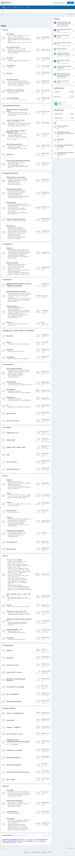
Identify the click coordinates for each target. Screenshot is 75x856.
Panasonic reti (11, 145)
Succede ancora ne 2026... (47, 192)
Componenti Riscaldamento (14, 392)
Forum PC (5, 476)
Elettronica (9, 248)
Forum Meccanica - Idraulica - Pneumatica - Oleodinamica (18, 330)
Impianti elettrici (11, 202)
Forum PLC (5, 30)
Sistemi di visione (22, 133)
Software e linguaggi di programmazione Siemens (18, 38)
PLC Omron (9, 57)
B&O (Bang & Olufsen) (23, 586)
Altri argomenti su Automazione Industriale (17, 136)
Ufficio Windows (22, 520)
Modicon (13, 48)
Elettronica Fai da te (12, 258)
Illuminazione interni (21, 233)
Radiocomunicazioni (12, 263)
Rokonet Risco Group (20, 295)
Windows (12, 512)
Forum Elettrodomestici (8, 708)
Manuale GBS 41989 (45, 671)
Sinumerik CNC (19, 36)
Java (25, 532)
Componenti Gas (21, 407)
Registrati (70, 2)
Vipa (28, 83)
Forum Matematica (12, 811)
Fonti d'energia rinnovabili (13, 368)
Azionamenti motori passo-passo (15, 123)
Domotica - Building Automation (15, 219)
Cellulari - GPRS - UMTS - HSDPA (16, 447)
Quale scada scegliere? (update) (48, 111)
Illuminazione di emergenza (14, 234)
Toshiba (20, 496)
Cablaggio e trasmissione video (14, 313)
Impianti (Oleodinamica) (13, 358)
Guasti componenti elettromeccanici (16, 165)
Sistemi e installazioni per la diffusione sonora (18, 212)
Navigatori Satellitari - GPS (14, 629)
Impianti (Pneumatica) (19, 351)
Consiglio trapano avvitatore (47, 334)
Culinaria (13, 821)
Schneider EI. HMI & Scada (13, 114)
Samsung (12, 496)
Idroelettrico (22, 371)
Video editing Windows (13, 520)
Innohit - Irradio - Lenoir (22, 561)
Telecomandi (10, 638)
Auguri (9, 821)
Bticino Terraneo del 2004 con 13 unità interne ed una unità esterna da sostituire (63, 75)
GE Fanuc (14, 82)
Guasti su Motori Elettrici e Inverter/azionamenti (18, 166)
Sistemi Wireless (25, 300)
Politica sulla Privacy (36, 852)
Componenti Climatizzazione (14, 384)
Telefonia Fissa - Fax (12, 432)
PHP (22, 535)
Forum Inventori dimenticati (14, 800)
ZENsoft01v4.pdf (60, 139)
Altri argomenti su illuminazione (14, 238)
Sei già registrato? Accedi (59, 2)
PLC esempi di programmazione (15, 91)
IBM (8, 496)
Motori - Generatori (27, 123)
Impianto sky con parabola (47, 605)
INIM (27, 294)
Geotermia (16, 371)
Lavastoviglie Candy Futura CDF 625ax (50, 719)
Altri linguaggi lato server (13, 536)
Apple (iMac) (10, 505)
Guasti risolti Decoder (12, 606)
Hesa (30, 294)
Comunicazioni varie (25, 791)
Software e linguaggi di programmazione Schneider (19, 51)
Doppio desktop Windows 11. (47, 541)
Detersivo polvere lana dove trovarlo (49, 712)
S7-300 (27, 35)
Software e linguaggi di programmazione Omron (18, 60)
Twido (16, 50)
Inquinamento (11, 372)
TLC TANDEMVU (45, 310)
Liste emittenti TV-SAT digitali (15, 687)
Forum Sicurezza (7, 279)
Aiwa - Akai (14, 588)
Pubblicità (28, 7)
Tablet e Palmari (22, 497)
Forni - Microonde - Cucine (14, 734)
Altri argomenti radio (25, 272)
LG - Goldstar (20, 572)
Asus (12, 494)
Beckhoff (25, 81)
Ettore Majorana (11, 805)
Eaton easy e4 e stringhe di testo (48, 72)
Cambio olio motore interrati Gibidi (49, 356)
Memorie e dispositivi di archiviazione (16, 482)
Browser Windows (22, 521)
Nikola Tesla (10, 802)
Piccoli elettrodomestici (13, 757)
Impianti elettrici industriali (14, 189)
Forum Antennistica (7, 645)
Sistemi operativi (11, 510)
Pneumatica (9, 349)
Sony (16, 496)
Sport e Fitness (24, 827)
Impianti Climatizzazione (26, 384)
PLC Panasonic (10, 65)
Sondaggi (10, 796)
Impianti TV (9, 650)
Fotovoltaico (10, 371)
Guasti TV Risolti (11, 562)
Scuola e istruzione (21, 825)
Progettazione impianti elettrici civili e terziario (18, 178)
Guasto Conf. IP (44, 295)
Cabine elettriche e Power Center (15, 196)
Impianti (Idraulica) (25, 344)
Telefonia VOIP (10, 440)
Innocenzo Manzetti (12, 803)
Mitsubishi (19, 82)
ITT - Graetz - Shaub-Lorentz (14, 574)
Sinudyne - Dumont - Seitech (14, 567)
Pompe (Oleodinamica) (24, 358)
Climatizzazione (11, 382)
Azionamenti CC (11, 121)
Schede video (28, 482)
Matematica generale (15, 813)
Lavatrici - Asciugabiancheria (15, 713)
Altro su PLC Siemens (26, 42)
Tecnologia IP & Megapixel (13, 311)
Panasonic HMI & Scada (25, 114)
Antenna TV (44, 649)
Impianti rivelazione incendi (22, 323)
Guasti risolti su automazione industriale (18, 160)
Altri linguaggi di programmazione (15, 533)
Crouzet (9, 82)
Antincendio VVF (11, 413)
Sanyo (27, 568)
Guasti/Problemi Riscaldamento (14, 391)
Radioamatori (11, 264)
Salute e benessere (12, 825)
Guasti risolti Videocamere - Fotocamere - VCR (18, 613)
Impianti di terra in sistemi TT (14, 182)
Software (9, 517)
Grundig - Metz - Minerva (13, 576)
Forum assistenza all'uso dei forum (15, 794)
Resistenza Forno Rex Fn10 (47, 733)
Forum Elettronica (7, 244)
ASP (24, 533)
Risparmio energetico (12, 374)
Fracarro (23, 294)
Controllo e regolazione (13, 133)
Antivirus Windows (19, 523)
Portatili (8, 493)
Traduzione (27, 852)
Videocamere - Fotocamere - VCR (16, 611)
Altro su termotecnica (12, 420)
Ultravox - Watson (12, 564)
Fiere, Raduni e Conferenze (14, 791)
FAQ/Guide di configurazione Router (15, 307)
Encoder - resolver (15, 124)
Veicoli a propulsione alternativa (15, 375)
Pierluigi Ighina (19, 805)
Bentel (12, 294)
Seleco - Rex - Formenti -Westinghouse (16, 568)
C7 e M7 (13, 36)
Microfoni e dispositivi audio (14, 271)
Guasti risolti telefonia (12, 469)
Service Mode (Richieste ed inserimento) (23, 589)
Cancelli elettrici (11, 211)
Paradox (13, 295)
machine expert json (45, 49)
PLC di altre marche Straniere (17, 85)
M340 (9, 48)
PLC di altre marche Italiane (14, 81)
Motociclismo (11, 829)
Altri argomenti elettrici (13, 213)
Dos (8, 512)
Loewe (14, 572)
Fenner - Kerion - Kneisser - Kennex (15, 579)
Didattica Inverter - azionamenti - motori (16, 125)
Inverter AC (18, 121)
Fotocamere (21, 614)
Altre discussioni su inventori (14, 806)
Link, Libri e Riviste (17, 796)
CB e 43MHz (17, 264)
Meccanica (9, 336)
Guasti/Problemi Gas (12, 407)
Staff (19, 10)
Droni (26, 253)
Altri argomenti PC (11, 542)
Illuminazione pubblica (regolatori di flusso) (17, 230)
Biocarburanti (11, 370)
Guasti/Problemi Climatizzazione (15, 383)
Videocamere (28, 614)
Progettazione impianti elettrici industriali (16, 190)
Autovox (9, 588)
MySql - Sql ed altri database (14, 535)
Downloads (9, 10)
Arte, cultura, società (12, 822)
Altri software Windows (13, 524)
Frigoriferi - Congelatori (13, 727)
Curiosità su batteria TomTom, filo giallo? (50, 629)
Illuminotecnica (10, 226)
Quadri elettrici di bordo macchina (15, 193)
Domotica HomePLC (12, 220)
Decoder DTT (28, 606)
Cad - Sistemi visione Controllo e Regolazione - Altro (16, 131)
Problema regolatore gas (47, 419)
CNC (24, 91)
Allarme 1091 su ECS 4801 (47, 90)
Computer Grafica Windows (14, 518)
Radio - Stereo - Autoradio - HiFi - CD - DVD (17, 597)
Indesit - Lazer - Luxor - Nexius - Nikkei (16, 575)
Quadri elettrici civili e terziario (14, 181)
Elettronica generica (12, 249)
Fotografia (24, 829)
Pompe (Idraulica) (11, 344)
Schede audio (11, 484)
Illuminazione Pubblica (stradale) (15, 227)
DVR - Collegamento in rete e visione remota (17, 314)
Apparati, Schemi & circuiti (23, 251)
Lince (9, 295)
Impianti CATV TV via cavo (14, 672)
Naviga (4, 8)
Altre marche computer (13, 497)
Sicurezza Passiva (12, 325)
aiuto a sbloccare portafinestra (48, 778)
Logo (9, 35)
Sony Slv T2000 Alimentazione (48, 611)
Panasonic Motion (24, 124)
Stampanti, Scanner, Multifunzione (15, 485)
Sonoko (25, 564)
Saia (25, 83)
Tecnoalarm (10, 297)
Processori (17, 484)
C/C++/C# (10, 532)
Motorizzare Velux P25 (46, 218)
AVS (30, 293)
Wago (9, 85)
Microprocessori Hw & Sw (23, 249)
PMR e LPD (23, 264)
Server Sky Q (44, 685)
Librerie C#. (43, 532)
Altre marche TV (19, 562)
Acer (9, 494)
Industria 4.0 (10, 154)
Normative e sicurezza (26, 205)
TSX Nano (23, 48)
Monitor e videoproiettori (23, 588)
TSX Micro (18, 48)
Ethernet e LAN (25, 145)
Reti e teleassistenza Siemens (14, 42)
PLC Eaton (9, 73)
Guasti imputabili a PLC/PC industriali (16, 162)
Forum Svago (10, 818)
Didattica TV (10, 589)
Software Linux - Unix (23, 524)
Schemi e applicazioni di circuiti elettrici (16, 208)
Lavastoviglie (10, 720)
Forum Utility (10, 790)
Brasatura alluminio (45, 398)
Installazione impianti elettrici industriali (16, 192)
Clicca (15, 139)
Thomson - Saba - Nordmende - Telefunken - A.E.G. (19, 565)
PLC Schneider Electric (13, 47)
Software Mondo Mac (12, 525)
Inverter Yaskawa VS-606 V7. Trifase (49, 122)
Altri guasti (10, 167)
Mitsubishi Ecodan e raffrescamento (49, 382)
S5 (11, 35)
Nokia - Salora (24, 571)
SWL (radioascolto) (12, 267)
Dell (14, 494)
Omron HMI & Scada (22, 112)
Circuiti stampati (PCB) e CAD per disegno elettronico (19, 252)
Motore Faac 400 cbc (46, 206)
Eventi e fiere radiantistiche (14, 272)
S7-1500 (23, 35)
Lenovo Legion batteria (46, 494)
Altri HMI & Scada (11, 115)
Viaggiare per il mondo (21, 821)
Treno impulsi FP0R (45, 65)
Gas (7, 405)
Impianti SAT (10, 658)
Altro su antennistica (12, 694)
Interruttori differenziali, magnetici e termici (17, 204)
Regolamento (16, 7)
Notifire (43, 322)
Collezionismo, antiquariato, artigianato (16, 824)
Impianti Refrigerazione (26, 400)
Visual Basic (20, 532)
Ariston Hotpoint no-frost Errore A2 (49, 726)
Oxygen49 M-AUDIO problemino (48, 267)
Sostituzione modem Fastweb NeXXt (49, 145)
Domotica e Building (21, 220)
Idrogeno (27, 371)
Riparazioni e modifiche (13, 274)
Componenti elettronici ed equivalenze (16, 253)
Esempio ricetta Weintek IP (63, 126)
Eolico (28, 370)
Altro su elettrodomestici (13, 765)
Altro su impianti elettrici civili (14, 184)
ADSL (8, 454)
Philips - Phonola (11, 571)
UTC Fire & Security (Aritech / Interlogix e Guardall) (19, 298)
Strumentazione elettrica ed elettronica (16, 255)
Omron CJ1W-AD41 (45, 58)
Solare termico (21, 374)
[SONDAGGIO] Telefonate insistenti (49, 446)
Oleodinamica (10, 357)
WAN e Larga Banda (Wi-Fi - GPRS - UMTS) (17, 148)
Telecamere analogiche (13, 317)
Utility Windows (11, 523)
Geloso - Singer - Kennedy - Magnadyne (16, 578)
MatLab (14, 532)
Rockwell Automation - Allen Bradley (15, 83)
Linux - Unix (17, 512)
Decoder (9, 605)
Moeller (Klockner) (26, 82)
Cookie (49, 852)
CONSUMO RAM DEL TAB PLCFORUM (49, 521)
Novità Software (11, 549)
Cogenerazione (23, 370)
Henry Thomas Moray (18, 802)
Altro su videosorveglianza (13, 309)
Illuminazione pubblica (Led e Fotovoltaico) (17, 231)
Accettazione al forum (46, 823)
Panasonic (10, 67)
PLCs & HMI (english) (12, 98)
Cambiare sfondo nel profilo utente (49, 791)
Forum (2, 10)
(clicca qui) (15, 744)
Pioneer (27, 569)
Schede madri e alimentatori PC (15, 481)
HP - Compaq (27, 494)
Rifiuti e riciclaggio (19, 372)
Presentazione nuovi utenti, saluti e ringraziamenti (19, 820)
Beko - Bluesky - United (13, 586)
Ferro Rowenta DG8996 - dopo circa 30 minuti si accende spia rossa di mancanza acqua (64, 24)
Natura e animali (11, 828)
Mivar (30, 571)
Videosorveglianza (11, 306)
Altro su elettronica (24, 256)
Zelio (24, 50)
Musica (17, 828)
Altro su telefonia (11, 462)
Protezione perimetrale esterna (14, 300)
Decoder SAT (21, 606)
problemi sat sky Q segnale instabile (49, 656)
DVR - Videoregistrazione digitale (15, 316)
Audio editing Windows (26, 518)
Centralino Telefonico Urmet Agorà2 (49, 460)
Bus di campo (18, 145)
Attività (9, 7)
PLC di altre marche (12, 79)
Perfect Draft (44, 763)
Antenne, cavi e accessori (13, 268)
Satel (27, 295)
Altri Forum (5, 786)
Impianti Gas (28, 407)
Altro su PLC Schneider (13, 52)
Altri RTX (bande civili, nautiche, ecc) (16, 265)
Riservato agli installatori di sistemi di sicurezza (18, 293)
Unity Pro (20, 50)
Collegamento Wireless (25, 311)
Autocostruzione (20, 267)
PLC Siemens (10, 34)
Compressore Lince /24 (46, 349)
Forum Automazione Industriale (11, 105)
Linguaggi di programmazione (15, 530)
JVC (24, 572)
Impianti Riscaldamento (26, 392)
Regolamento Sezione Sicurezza (15, 286)
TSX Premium (11, 50)
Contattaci (44, 852)
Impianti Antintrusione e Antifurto (16, 291)
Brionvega (10, 585)
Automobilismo (17, 829)
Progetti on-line (27, 794)
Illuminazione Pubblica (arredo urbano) (16, 228)
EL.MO (15, 294)
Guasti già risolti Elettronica (14, 256)
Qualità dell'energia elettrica (14, 205)
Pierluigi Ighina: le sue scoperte (48, 802)
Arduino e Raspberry (12, 251)
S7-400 (9, 36)
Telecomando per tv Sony (47, 637)
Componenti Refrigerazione (14, 400)
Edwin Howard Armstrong (22, 803)
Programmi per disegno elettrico (15, 135)
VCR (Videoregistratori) (13, 614)
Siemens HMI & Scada (12, 112)
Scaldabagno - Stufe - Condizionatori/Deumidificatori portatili (17, 740)
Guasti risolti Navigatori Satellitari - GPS (16, 632)
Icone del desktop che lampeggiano (49, 502)
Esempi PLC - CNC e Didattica (15, 90)
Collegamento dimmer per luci (48, 231)
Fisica (9, 813)
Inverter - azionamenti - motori (15, 120)
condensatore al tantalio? (47, 252)
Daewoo (26, 579)
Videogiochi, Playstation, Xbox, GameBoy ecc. (18, 622)
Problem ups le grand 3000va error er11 (50, 97)
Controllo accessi (11, 323)
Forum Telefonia (6, 427)
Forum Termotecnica (8, 364)
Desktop (8, 502)
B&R (21, 81)
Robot (9, 124)
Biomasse (17, 370)
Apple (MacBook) (26, 496)
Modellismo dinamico (24, 828)
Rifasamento (26, 196)
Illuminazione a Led (12, 233)
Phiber (60, 103)
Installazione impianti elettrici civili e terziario (17, 180)
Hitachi (27, 575)
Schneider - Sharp (12, 561)
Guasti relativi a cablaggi (13, 163)
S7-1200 (18, 35)
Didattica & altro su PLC (13, 92)
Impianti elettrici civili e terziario (15, 177)
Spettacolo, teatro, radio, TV (14, 827)
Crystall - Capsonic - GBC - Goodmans (16, 581)
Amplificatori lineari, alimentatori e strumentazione (19, 269)
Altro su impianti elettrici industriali (15, 197)
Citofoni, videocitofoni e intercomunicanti (17, 209)
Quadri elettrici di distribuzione (14, 194)
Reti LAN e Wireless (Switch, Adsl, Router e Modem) (19, 487)
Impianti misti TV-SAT (12, 665)
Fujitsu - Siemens (20, 494)
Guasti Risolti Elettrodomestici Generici (18, 772)
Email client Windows (12, 521)
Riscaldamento (10, 389)
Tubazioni (18, 344)
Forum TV (5, 556)
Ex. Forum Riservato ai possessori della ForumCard (19, 793)
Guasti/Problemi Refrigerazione (14, 398)
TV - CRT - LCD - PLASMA (14, 560)
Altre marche (17, 505)
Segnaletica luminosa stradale (14, 235)
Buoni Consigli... (11, 779)
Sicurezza (9, 322)
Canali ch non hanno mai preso (48, 700)
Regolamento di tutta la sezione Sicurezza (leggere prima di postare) (18, 284)
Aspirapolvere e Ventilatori (14, 750)
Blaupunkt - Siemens (17, 585)
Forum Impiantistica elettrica (10, 173)
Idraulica (8, 342)
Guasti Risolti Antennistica (14, 701)
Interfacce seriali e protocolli (14, 147)
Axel (9, 294)
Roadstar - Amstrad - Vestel (19, 569)
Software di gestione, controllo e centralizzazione (18, 310)
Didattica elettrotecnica (13, 206)
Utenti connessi (26, 10)
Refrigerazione (10, 397)
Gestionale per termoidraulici (47, 548)
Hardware (9, 480)
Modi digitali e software (24, 274)
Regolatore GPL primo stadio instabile (49, 405)
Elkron (19, 294)
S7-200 (14, 35)
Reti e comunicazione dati (14, 144)
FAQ (15, 10)
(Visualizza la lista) (46, 835)
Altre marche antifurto (12, 301)
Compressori (10, 351)
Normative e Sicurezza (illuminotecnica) (16, 237)
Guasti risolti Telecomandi (20, 639)
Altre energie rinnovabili (13, 377)
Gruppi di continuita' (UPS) (13, 488)
